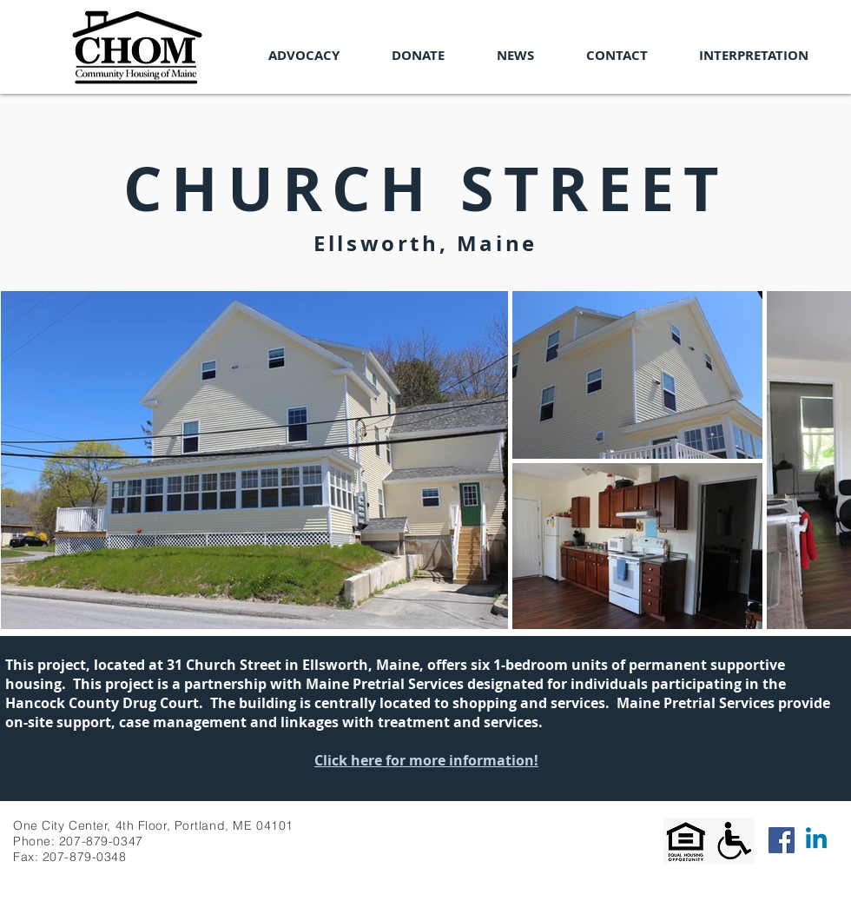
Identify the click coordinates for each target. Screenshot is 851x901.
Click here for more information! (426, 760)
